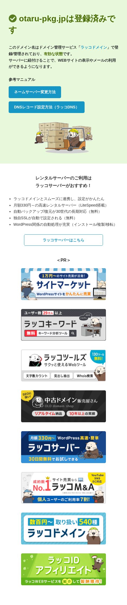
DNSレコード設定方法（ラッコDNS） (46, 107)
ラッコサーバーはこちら (63, 240)
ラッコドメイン (94, 47)
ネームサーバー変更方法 (35, 92)
